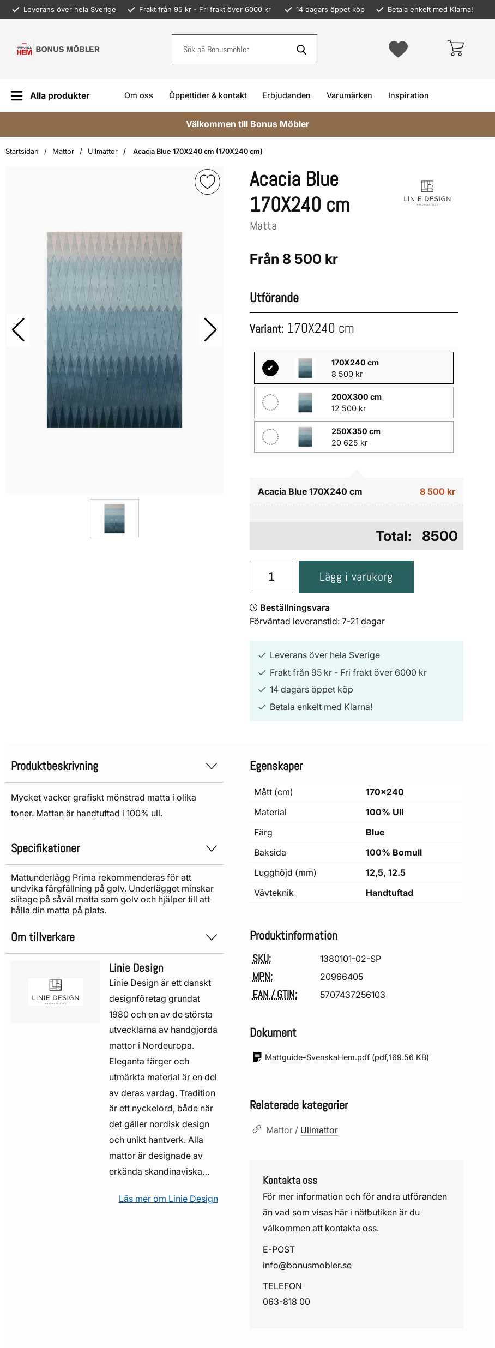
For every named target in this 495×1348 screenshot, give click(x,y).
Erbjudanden (286, 95)
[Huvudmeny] (50, 95)
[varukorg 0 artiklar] (455, 49)
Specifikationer (114, 848)
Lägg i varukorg (356, 577)
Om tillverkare (114, 937)
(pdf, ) (340, 1057)
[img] (207, 182)
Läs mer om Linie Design (168, 1198)
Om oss (138, 95)
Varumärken (349, 95)
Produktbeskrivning (114, 766)
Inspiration (408, 95)
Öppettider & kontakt (208, 95)
